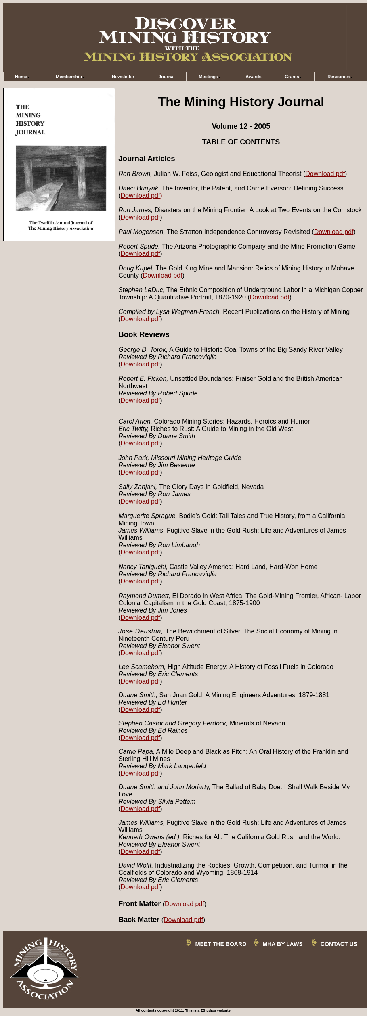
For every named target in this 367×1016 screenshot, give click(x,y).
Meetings (210, 76)
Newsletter (123, 76)
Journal (167, 76)
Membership (70, 76)
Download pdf (325, 173)
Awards (253, 76)
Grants (293, 76)
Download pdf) (141, 195)
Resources (340, 76)
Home (23, 76)
